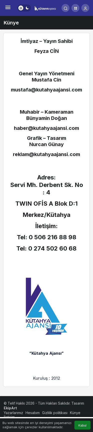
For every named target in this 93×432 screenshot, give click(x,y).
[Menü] (8, 8)
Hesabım (33, 413)
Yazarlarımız (13, 413)
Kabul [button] (82, 425)
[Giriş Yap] (85, 8)
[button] (75, 8)
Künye (75, 413)
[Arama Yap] (65, 8)
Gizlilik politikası (54, 413)
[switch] (24, 8)
